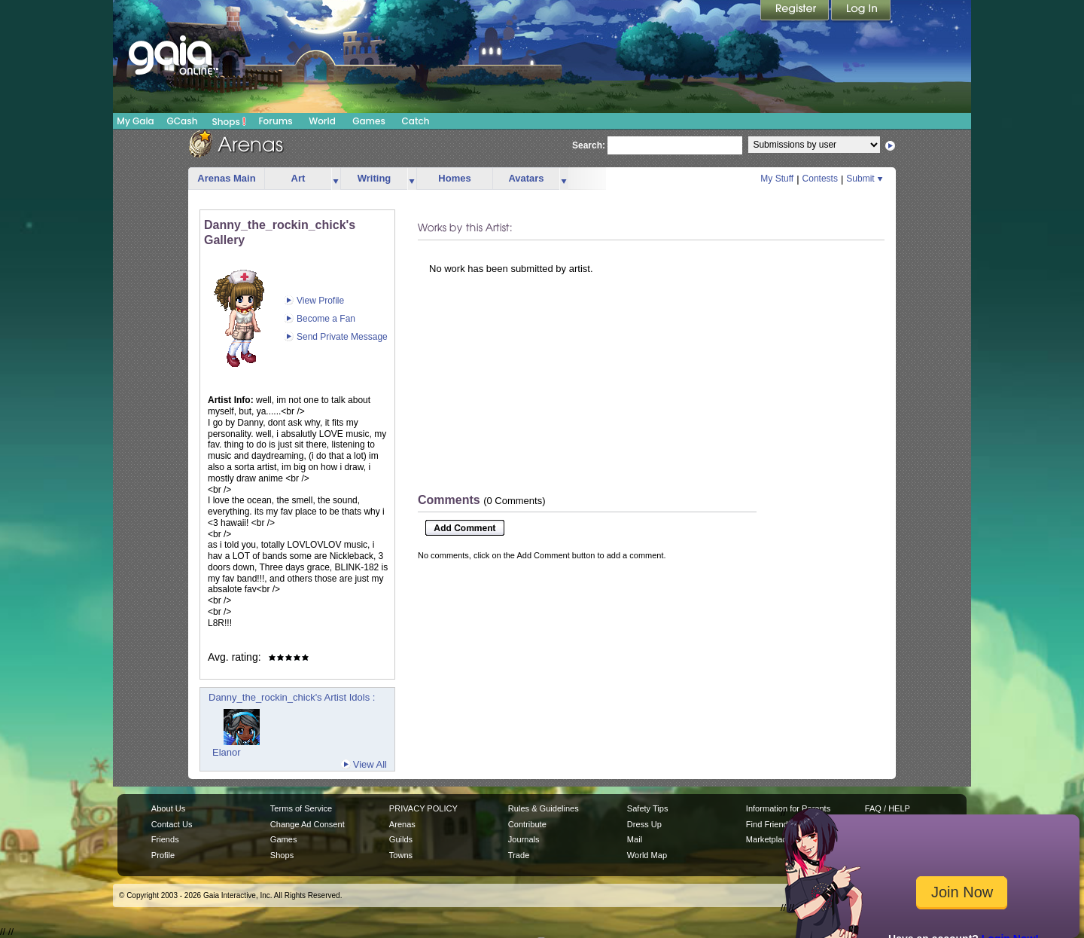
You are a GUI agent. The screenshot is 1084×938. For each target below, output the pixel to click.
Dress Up (644, 824)
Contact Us (172, 824)
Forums (275, 121)
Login (861, 11)
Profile (163, 855)
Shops (229, 121)
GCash (182, 121)
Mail (634, 839)
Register (795, 11)
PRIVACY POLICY (423, 808)
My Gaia (135, 121)
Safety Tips (647, 808)
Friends (165, 839)
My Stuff (776, 178)
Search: (588, 145)
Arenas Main (226, 178)
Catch (416, 121)
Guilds (401, 839)
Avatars (526, 178)
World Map (647, 855)
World (322, 121)
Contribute (527, 824)
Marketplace (768, 839)
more (335, 179)
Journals (524, 839)
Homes (454, 178)
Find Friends (769, 824)
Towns (401, 855)
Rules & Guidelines (543, 808)
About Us (168, 808)
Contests (820, 178)
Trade (518, 855)
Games (368, 121)
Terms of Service (301, 808)
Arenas (402, 824)
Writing (374, 178)
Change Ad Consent (307, 824)
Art (298, 178)
